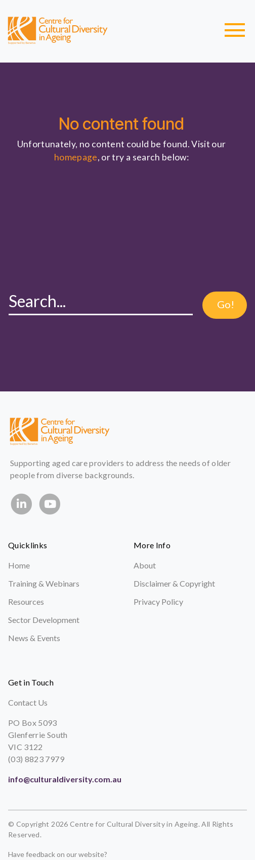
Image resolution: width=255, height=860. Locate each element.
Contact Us (28, 702)
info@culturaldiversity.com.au (64, 779)
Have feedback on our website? (57, 854)
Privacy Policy (158, 601)
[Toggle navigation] (235, 30)
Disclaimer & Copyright (174, 583)
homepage (76, 157)
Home (19, 565)
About (145, 565)
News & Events (34, 638)
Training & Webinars (43, 583)
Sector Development (43, 619)
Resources (26, 601)
